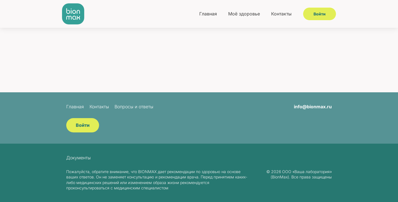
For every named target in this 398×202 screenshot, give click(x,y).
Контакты (281, 14)
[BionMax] (73, 13)
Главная (208, 14)
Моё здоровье (244, 14)
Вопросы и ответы (134, 106)
